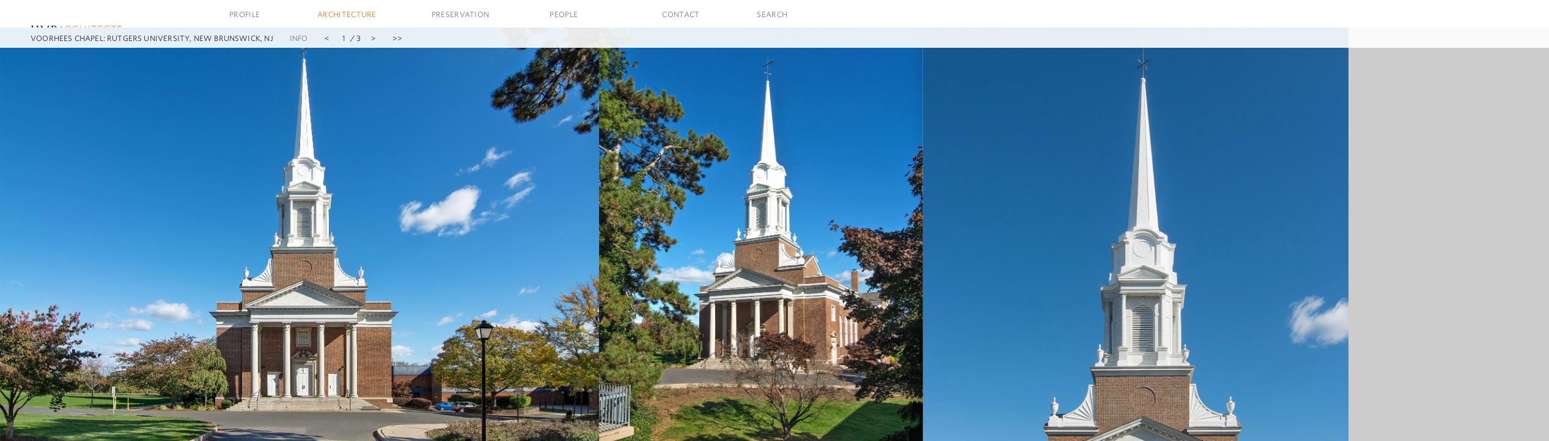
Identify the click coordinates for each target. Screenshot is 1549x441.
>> (397, 38)
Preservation (461, 14)
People (564, 14)
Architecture (347, 14)
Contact (680, 14)
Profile (244, 14)
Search (772, 14)
